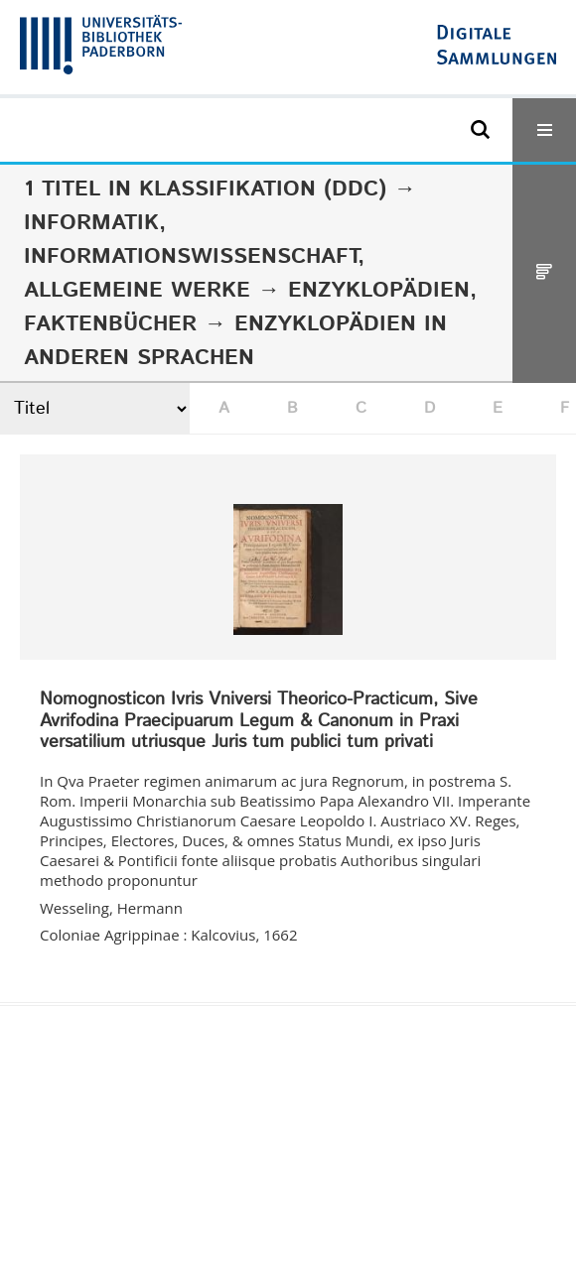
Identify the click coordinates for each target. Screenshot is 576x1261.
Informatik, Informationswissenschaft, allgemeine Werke (194, 257)
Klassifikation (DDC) (262, 189)
